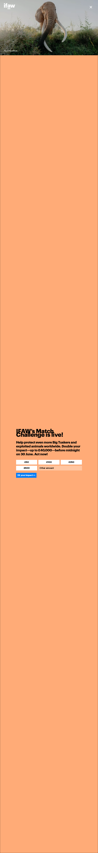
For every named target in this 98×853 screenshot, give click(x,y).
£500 (27, 468)
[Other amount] (60, 468)
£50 (26, 462)
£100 (49, 462)
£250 (71, 462)
